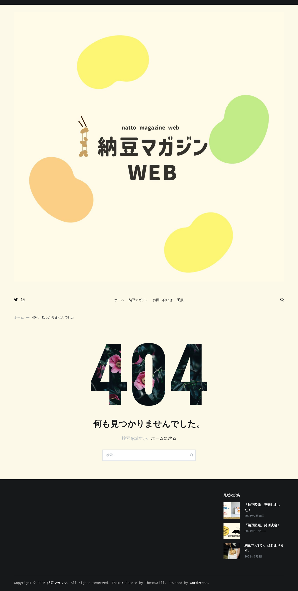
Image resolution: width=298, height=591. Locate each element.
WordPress (199, 583)
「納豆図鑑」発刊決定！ (262, 525)
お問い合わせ (163, 300)
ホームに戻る (163, 438)
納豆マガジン (138, 300)
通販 (180, 300)
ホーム (119, 300)
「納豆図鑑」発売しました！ (262, 507)
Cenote (131, 583)
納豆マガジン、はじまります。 (264, 548)
